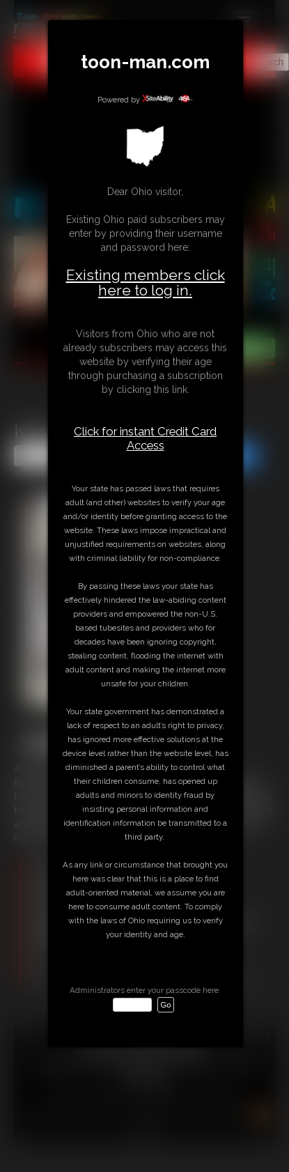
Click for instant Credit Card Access (145, 438)
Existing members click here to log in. (145, 282)
